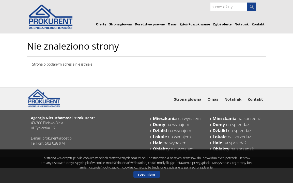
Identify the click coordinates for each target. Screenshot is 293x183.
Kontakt (258, 24)
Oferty (101, 24)
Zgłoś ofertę (222, 24)
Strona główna (120, 24)
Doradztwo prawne (150, 24)
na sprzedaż (237, 118)
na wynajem (177, 118)
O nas (172, 24)
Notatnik (242, 24)
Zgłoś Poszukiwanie (195, 24)
